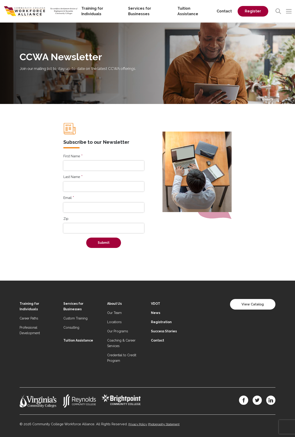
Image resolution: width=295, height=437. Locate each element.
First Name (71, 156)
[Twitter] (257, 400)
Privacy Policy (137, 424)
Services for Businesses (139, 11)
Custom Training (75, 318)
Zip (65, 219)
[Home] (40, 11)
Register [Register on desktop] (253, 11)
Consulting (71, 327)
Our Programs (117, 331)
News (155, 313)
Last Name (71, 177)
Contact (224, 11)
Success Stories (164, 331)
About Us (114, 303)
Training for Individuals (92, 11)
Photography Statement (164, 424)
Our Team (114, 313)
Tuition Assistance (187, 11)
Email (67, 198)
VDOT (155, 303)
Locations (114, 322)
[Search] (278, 11)
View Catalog (253, 304)
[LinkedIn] (270, 400)
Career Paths (29, 318)
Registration (161, 322)
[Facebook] (243, 400)
